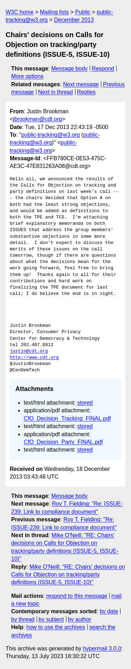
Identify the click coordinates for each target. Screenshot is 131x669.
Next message (81, 84)
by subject (51, 619)
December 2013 (74, 20)
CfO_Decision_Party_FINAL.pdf (63, 442)
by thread (23, 619)
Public (82, 12)
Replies (86, 92)
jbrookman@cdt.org (37, 119)
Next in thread (55, 92)
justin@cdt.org (29, 351)
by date (109, 611)
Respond (103, 69)
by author (79, 619)
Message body (69, 69)
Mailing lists (54, 12)
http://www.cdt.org (34, 357)
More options (27, 76)
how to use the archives (56, 627)
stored (85, 403)
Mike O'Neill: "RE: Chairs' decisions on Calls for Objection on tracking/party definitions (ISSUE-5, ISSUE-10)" (68, 575)
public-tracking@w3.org (50, 135)
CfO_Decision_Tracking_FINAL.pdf (67, 418)
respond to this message (76, 596)
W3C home (20, 12)
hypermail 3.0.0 (102, 648)
